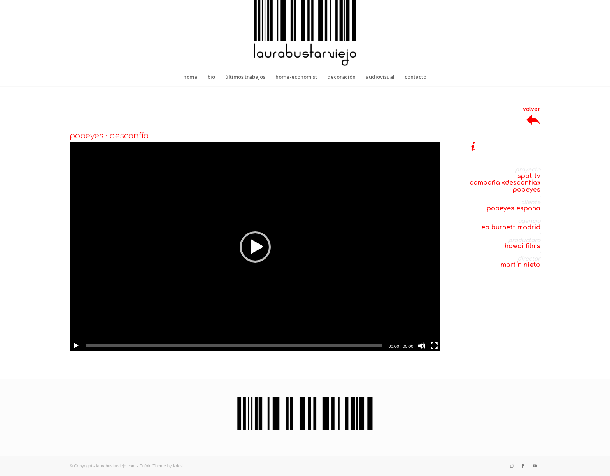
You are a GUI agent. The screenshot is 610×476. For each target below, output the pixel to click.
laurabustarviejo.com (116, 466)
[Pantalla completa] (434, 346)
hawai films (522, 246)
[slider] (234, 345)
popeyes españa (513, 208)
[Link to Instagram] (511, 466)
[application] (255, 246)
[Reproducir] (76, 346)
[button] (255, 247)
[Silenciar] (422, 346)
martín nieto (520, 264)
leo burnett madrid (509, 227)
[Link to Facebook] (523, 466)
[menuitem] (190, 76)
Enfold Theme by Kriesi (161, 466)
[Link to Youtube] (534, 466)
